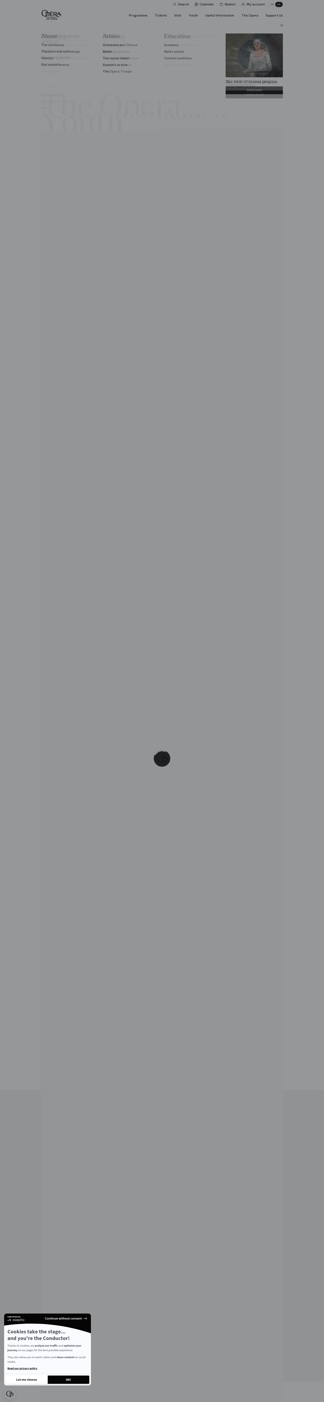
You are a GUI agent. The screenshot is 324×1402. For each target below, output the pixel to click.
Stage (106, 49)
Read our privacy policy (22, 1368)
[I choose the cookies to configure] (27, 1380)
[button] (10, 1394)
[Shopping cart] (228, 4)
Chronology (233, 49)
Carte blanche (134, 49)
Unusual (84, 49)
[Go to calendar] (205, 4)
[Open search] (182, 4)
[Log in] (253, 4)
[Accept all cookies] (68, 1380)
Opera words (167, 49)
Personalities (200, 49)
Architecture (56, 49)
